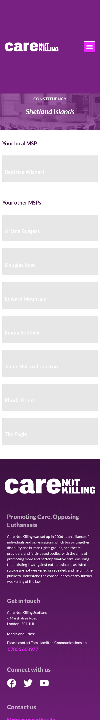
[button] (89, 46)
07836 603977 (23, 649)
